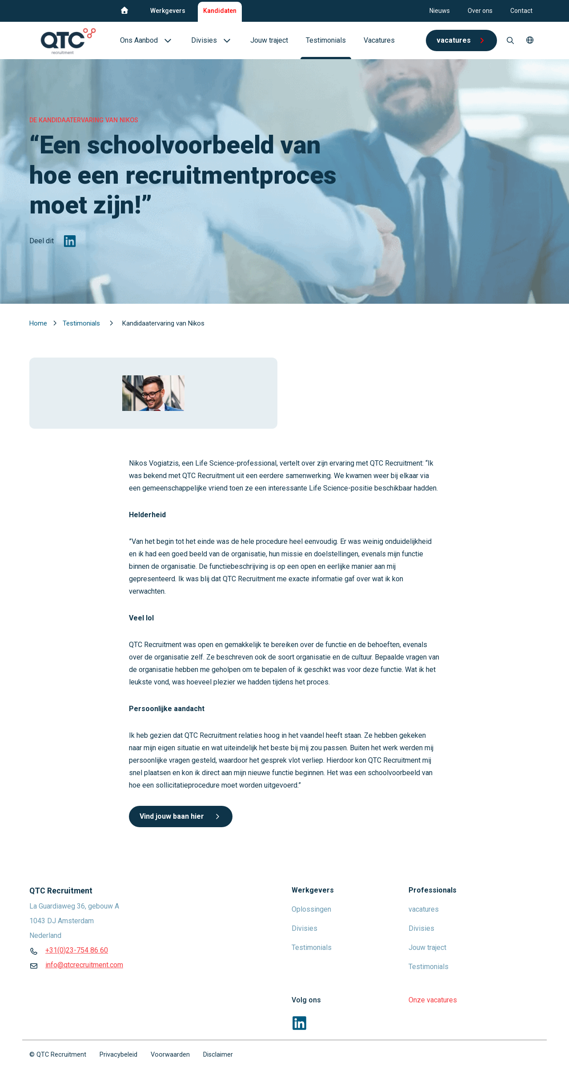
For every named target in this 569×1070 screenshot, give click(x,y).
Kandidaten (219, 10)
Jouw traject (427, 947)
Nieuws (439, 10)
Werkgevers (167, 10)
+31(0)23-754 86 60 (76, 950)
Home (39, 323)
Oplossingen (311, 909)
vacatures (424, 909)
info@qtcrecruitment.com (84, 965)
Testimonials (82, 323)
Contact (521, 10)
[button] (530, 40)
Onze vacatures (433, 1000)
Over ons (480, 10)
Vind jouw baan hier (181, 816)
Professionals (433, 890)
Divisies (304, 928)
